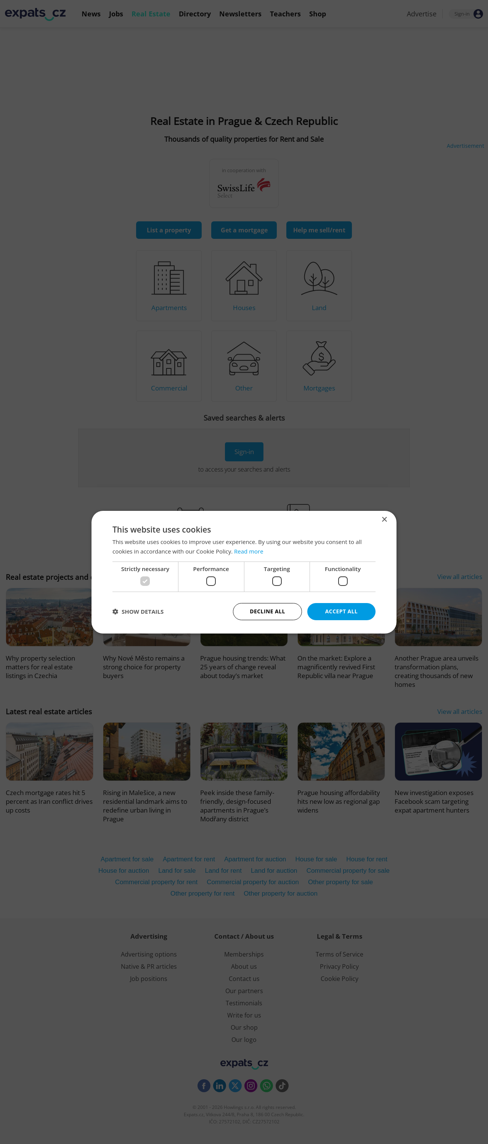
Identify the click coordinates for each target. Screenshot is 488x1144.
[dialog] (244, 572)
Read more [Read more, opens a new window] (248, 551)
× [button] (384, 519)
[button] (138, 611)
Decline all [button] (267, 611)
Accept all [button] (341, 611)
